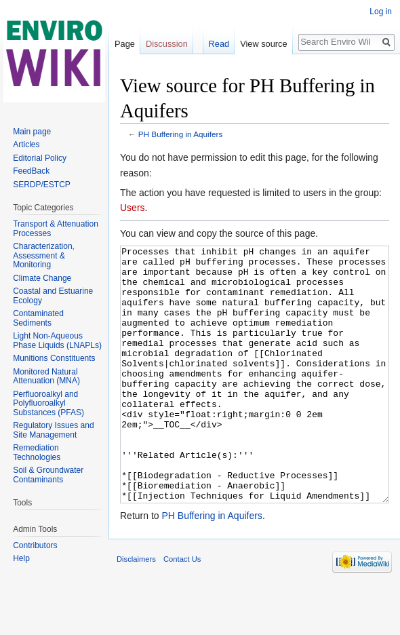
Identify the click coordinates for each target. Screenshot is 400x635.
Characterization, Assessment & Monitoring (44, 255)
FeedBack (31, 171)
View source (263, 44)
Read (219, 44)
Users (132, 207)
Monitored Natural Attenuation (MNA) (46, 376)
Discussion (167, 44)
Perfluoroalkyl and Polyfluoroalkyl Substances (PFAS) (48, 403)
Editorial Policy (39, 158)
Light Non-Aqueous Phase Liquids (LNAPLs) (57, 340)
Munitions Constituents (54, 358)
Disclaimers (136, 610)
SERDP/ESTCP (42, 184)
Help (21, 558)
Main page (32, 131)
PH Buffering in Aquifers (180, 134)
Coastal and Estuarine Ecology (53, 295)
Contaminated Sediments (38, 318)
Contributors (35, 545)
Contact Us (182, 610)
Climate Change (42, 278)
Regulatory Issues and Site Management (53, 430)
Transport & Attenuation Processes (55, 228)
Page (125, 44)
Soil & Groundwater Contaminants (48, 474)
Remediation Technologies (36, 452)
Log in (380, 11)
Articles (26, 144)
